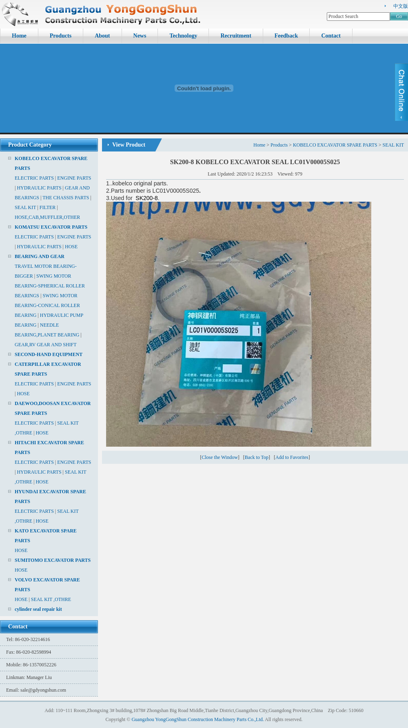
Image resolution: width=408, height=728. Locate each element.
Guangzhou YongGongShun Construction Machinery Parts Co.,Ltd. (197, 719)
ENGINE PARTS (74, 178)
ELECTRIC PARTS (34, 178)
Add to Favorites (291, 457)
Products (60, 36)
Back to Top (256, 457)
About (102, 36)
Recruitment (235, 36)
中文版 (400, 6)
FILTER (48, 207)
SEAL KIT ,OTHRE (51, 599)
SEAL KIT (25, 207)
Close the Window (220, 457)
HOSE (71, 246)
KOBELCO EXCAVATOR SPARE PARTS (335, 145)
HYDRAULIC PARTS (39, 188)
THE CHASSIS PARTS (65, 197)
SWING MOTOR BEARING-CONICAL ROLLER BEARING (47, 305)
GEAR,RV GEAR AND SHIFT (46, 344)
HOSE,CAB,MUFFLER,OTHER (47, 217)
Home (19, 36)
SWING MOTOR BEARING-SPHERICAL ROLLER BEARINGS (50, 285)
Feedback (286, 36)
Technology (183, 36)
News (139, 36)
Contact (330, 36)
